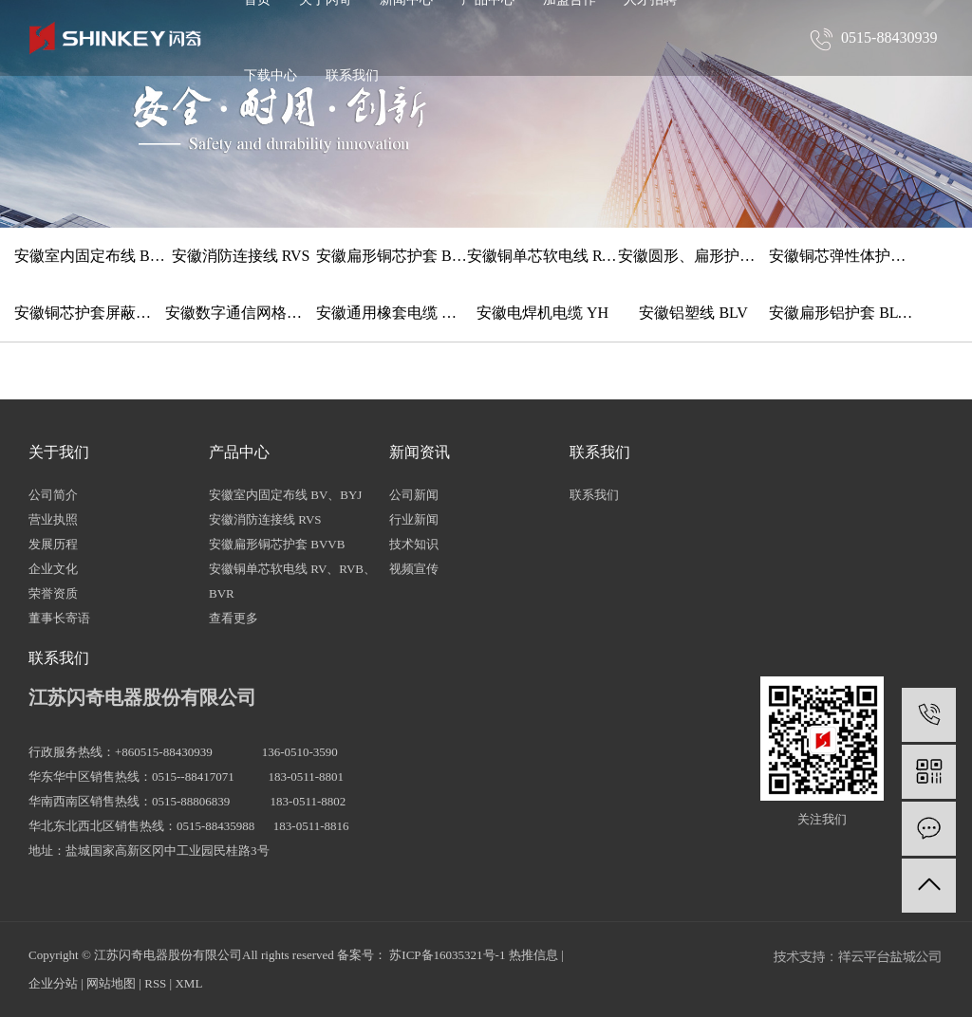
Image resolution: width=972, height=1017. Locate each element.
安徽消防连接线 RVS (241, 256)
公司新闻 (414, 495)
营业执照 (53, 519)
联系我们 (352, 75)
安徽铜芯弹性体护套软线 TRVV (844, 256)
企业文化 (53, 569)
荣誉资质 (53, 593)
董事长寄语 (59, 618)
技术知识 (414, 544)
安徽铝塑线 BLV (693, 313)
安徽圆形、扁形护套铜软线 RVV (693, 256)
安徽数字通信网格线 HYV (240, 313)
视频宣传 (414, 569)
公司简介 (53, 495)
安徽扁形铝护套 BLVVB (844, 313)
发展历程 (53, 544)
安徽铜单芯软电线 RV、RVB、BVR (542, 256)
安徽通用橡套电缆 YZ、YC (391, 313)
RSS (155, 983)
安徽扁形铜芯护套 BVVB (391, 256)
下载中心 (270, 75)
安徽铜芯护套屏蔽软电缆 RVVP (89, 313)
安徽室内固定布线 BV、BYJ (89, 256)
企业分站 (53, 983)
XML (188, 983)
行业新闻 (414, 519)
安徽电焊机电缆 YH (542, 313)
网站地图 (111, 983)
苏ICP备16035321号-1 (447, 955)
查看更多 (233, 618)
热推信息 (533, 955)
